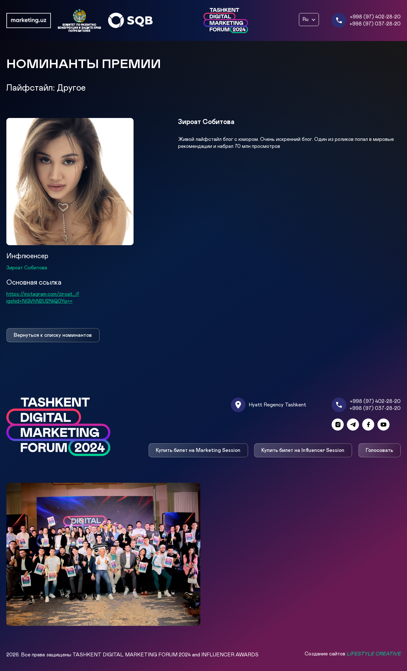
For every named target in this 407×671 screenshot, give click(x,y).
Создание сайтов (353, 653)
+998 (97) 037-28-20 (375, 23)
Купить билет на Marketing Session (198, 450)
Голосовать (379, 450)
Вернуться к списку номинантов (53, 335)
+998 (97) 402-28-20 (375, 16)
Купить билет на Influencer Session (303, 450)
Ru (305, 19)
